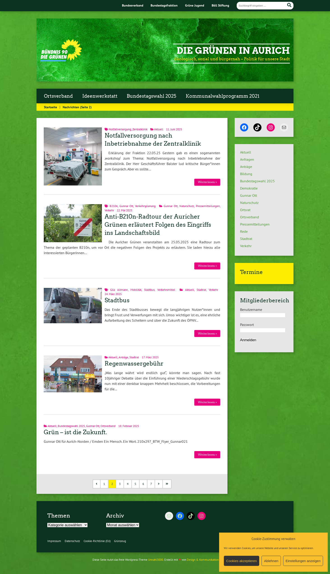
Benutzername (251, 309)
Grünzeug (120, 541)
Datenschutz (72, 541)
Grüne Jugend (194, 5)
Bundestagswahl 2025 (151, 96)
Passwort (247, 324)
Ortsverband (58, 96)
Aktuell (158, 129)
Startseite (50, 107)
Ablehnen (271, 561)
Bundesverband (132, 5)
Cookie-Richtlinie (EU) (97, 541)
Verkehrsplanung (145, 206)
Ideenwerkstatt (99, 96)
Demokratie (249, 188)
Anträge (123, 357)
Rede (244, 231)
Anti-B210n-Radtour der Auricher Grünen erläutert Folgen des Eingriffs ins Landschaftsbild (158, 224)
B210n (114, 206)
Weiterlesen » (207, 182)
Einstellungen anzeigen (303, 561)
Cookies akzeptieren (241, 561)
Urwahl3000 (155, 560)
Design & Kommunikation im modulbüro (212, 560)
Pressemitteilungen (208, 206)
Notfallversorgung (120, 129)
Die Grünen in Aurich (233, 50)
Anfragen (247, 159)
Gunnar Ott (126, 206)
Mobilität (136, 290)
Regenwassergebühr (134, 363)
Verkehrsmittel (166, 290)
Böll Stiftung (220, 5)
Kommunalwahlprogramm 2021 (222, 96)
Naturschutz (186, 206)
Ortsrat (245, 210)
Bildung (246, 174)
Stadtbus (149, 290)
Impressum (54, 541)
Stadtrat (201, 290)
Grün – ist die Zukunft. (75, 432)
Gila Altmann (119, 290)
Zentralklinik (139, 129)
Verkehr (109, 210)
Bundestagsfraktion (164, 5)
